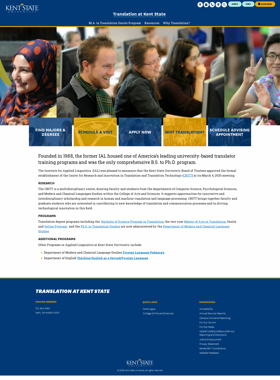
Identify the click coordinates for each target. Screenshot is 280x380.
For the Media (206, 327)
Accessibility (206, 309)
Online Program (55, 226)
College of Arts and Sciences (158, 313)
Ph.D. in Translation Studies (100, 226)
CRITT (187, 175)
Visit (248, 4)
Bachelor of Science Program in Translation (132, 221)
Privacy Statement (209, 344)
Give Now (265, 4)
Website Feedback (209, 353)
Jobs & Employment (210, 339)
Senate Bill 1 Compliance (212, 348)
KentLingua (149, 309)
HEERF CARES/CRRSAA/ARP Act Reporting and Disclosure (216, 333)
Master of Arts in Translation (205, 221)
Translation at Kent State (139, 13)
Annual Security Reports (212, 313)
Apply (235, 4)
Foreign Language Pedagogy (144, 252)
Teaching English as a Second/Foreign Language (112, 258)
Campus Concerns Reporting (214, 318)
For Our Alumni (207, 322)
